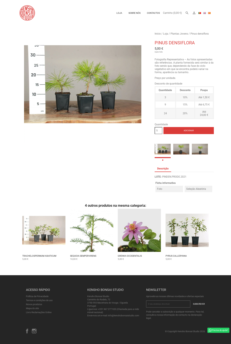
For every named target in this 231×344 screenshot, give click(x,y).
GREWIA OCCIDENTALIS (130, 256)
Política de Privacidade (37, 296)
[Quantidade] (158, 130)
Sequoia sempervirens (83, 256)
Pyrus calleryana (176, 256)
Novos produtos (34, 304)
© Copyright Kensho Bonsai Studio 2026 (185, 331)
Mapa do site (32, 308)
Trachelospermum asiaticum (39, 256)
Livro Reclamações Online (38, 312)
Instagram (34, 331)
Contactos (153, 13)
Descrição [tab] (163, 168)
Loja (119, 13)
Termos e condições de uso (39, 300)
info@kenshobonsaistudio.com (123, 315)
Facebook (27, 331)
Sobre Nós (134, 13)
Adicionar (189, 130)
